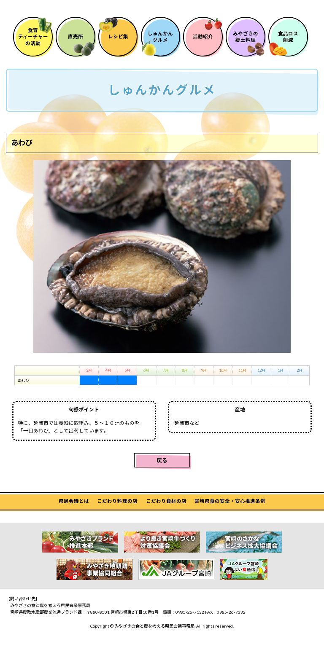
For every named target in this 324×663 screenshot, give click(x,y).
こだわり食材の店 (166, 521)
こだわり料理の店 (117, 521)
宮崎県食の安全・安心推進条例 (229, 521)
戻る (162, 480)
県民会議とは (74, 521)
